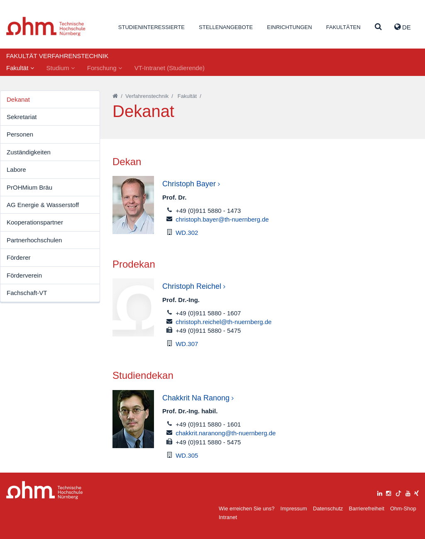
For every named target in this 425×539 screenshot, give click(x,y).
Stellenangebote (226, 27)
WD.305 (187, 455)
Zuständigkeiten (29, 152)
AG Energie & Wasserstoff (43, 204)
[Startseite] (115, 96)
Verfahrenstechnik (147, 96)
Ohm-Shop (403, 508)
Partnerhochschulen (34, 240)
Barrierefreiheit (366, 508)
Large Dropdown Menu (44, 490)
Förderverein (24, 275)
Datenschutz (328, 508)
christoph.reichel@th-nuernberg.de (223, 321)
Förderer (19, 257)
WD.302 (187, 232)
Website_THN (45, 26)
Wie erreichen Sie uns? (246, 508)
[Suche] (378, 27)
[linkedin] (379, 492)
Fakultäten (343, 27)
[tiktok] (398, 492)
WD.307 (187, 343)
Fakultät (20, 67)
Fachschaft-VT (27, 292)
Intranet (228, 517)
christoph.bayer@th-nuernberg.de (222, 219)
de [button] (402, 27)
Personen (20, 134)
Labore (16, 169)
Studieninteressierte (151, 27)
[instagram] (388, 492)
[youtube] (407, 492)
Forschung (104, 67)
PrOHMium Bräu (29, 187)
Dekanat (18, 99)
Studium (60, 67)
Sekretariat (22, 116)
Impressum (294, 508)
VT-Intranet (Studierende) (169, 67)
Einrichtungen (289, 27)
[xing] (416, 492)
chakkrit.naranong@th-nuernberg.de (226, 433)
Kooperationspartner (35, 222)
